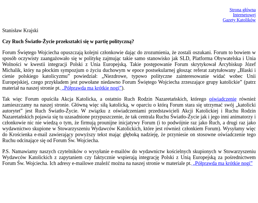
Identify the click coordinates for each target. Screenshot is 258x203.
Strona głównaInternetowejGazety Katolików (239, 14)
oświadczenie (223, 99)
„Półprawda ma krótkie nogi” (91, 88)
